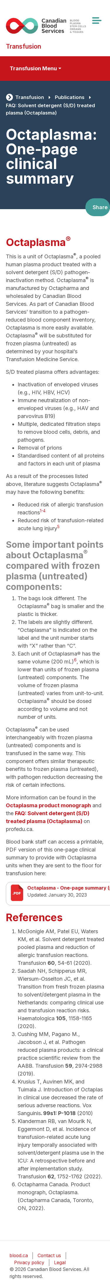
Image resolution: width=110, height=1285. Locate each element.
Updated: (37, 895)
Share (100, 207)
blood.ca (18, 1255)
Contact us (49, 1255)
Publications (69, 97)
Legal (60, 1262)
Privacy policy (29, 1262)
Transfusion (29, 97)
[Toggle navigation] (96, 20)
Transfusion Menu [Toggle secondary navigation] (33, 68)
